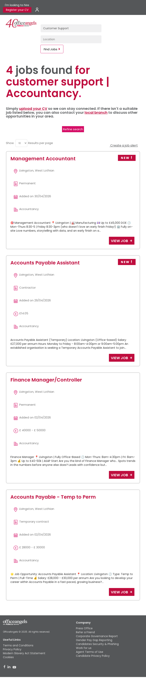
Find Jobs (50, 49)
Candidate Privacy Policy (93, 656)
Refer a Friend (85, 632)
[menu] (21, 143)
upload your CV (33, 108)
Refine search (73, 129)
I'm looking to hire (17, 5)
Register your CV (17, 10)
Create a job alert (124, 145)
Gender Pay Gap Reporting (94, 640)
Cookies (8, 657)
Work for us (83, 648)
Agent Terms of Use (89, 652)
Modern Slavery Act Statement (24, 653)
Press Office (84, 628)
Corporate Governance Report (97, 636)
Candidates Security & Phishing (97, 644)
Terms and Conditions (18, 645)
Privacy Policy (12, 649)
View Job (120, 240)
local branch (96, 112)
